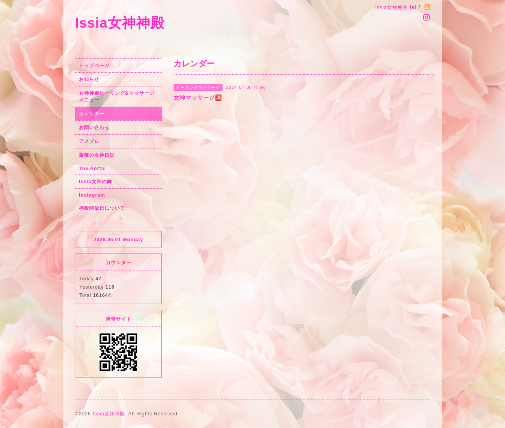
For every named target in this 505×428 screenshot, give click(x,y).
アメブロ (89, 141)
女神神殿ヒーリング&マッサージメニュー (117, 96)
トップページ (94, 65)
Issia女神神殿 (120, 22)
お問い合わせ (94, 127)
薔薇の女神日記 (97, 155)
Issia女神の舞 (95, 181)
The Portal (92, 168)
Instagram (92, 195)
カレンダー (92, 113)
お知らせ (89, 79)
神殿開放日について (102, 208)
